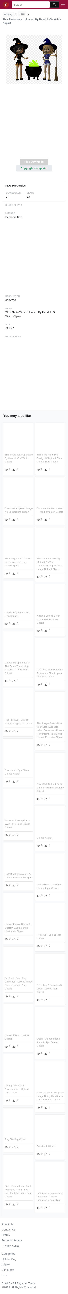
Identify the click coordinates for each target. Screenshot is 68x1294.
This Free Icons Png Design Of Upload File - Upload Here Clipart (49, 458)
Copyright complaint (34, 168)
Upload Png (9, 1259)
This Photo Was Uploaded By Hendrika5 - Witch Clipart (19, 458)
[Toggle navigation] (62, 4)
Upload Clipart (33, 839)
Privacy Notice (11, 1245)
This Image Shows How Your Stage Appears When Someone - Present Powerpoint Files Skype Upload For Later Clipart (39, 730)
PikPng (8, 14)
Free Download (34, 161)
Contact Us (8, 1229)
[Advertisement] (33, 123)
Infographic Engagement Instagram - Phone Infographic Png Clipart (39, 1197)
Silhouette (8, 1269)
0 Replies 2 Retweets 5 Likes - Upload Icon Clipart (38, 989)
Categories (8, 1253)
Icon (4, 1275)
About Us (7, 1224)
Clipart (6, 1264)
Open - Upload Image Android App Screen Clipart (37, 1043)
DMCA (6, 1234)
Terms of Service (12, 1240)
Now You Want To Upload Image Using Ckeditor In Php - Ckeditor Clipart (39, 1097)
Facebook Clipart (35, 1146)
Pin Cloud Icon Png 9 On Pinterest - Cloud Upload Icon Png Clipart (39, 674)
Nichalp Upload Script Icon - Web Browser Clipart (37, 620)
